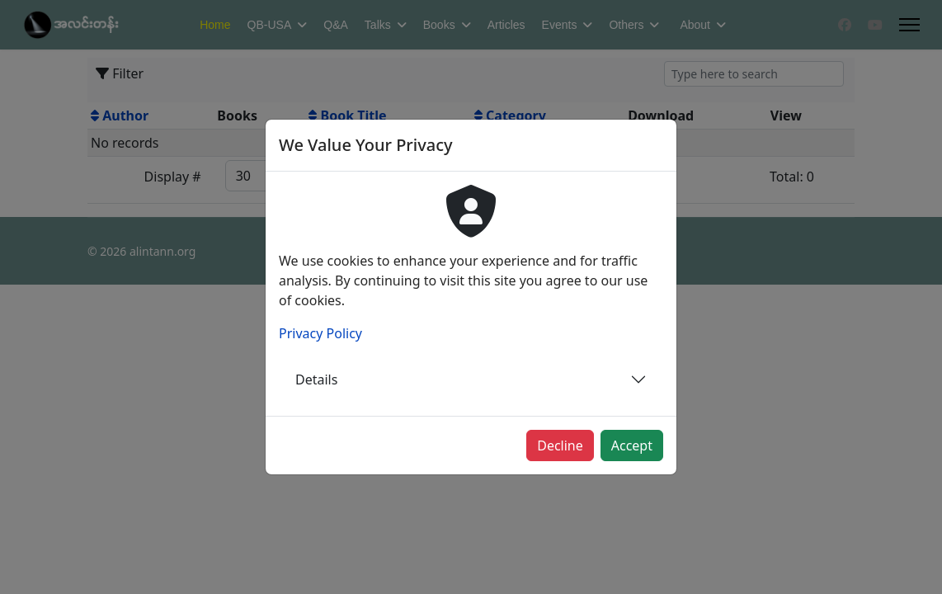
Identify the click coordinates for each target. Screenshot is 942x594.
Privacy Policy (320, 333)
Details (316, 379)
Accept (631, 445)
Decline (560, 445)
